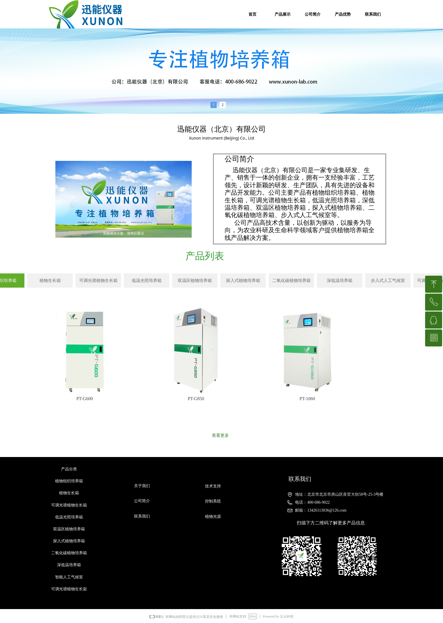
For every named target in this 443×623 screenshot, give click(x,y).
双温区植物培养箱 (195, 280)
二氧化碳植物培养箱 (291, 280)
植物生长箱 (50, 280)
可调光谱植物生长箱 (98, 280)
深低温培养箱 (339, 280)
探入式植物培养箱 (243, 280)
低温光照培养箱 (147, 280)
